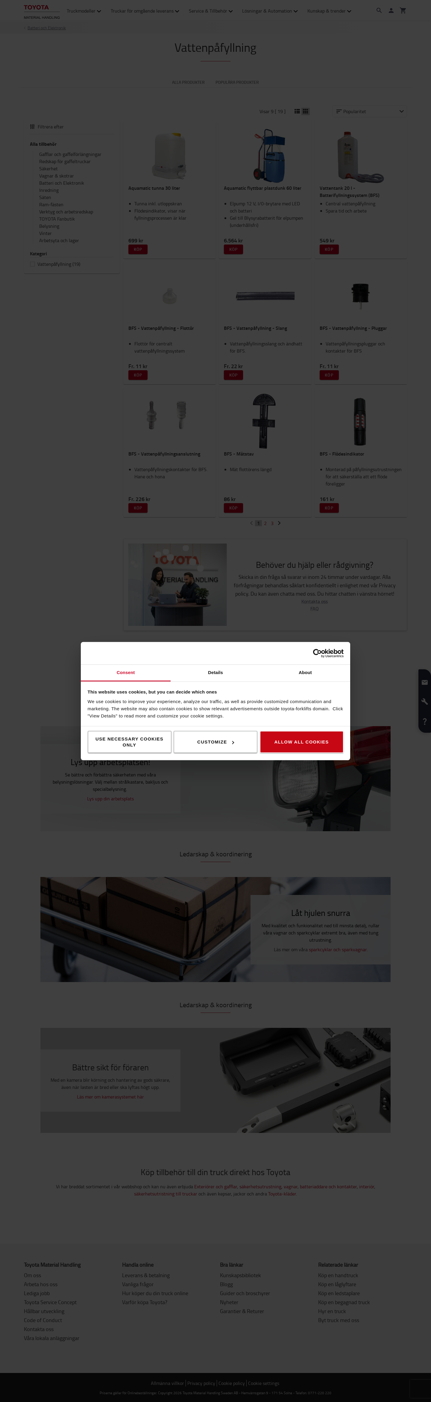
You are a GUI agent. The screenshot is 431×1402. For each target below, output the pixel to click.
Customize (215, 741)
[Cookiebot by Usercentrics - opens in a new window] (317, 653)
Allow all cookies (301, 741)
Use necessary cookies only (129, 741)
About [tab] (305, 672)
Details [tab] (215, 672)
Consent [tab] (126, 672)
